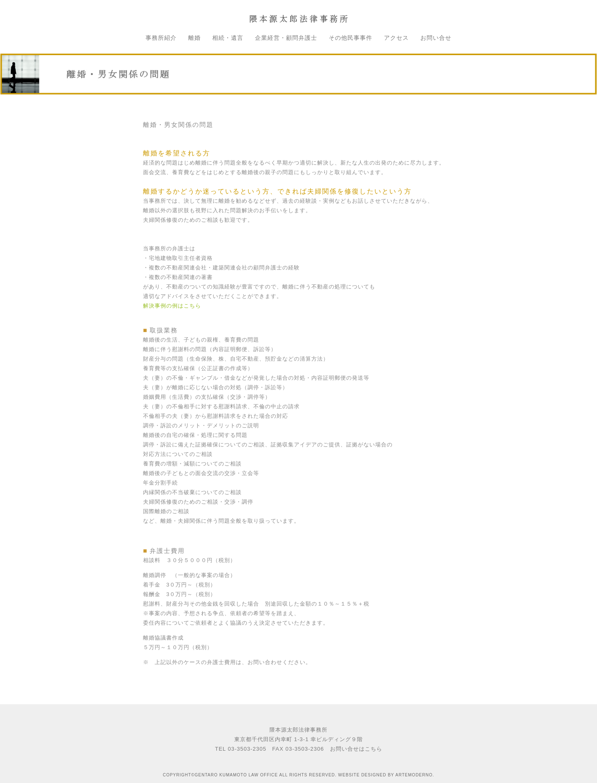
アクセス (396, 37)
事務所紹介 (161, 37)
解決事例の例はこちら (172, 306)
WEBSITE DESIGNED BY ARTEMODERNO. (386, 775)
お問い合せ (435, 37)
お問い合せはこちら (356, 749)
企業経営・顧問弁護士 (286, 37)
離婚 (194, 37)
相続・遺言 (227, 37)
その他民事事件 (350, 37)
